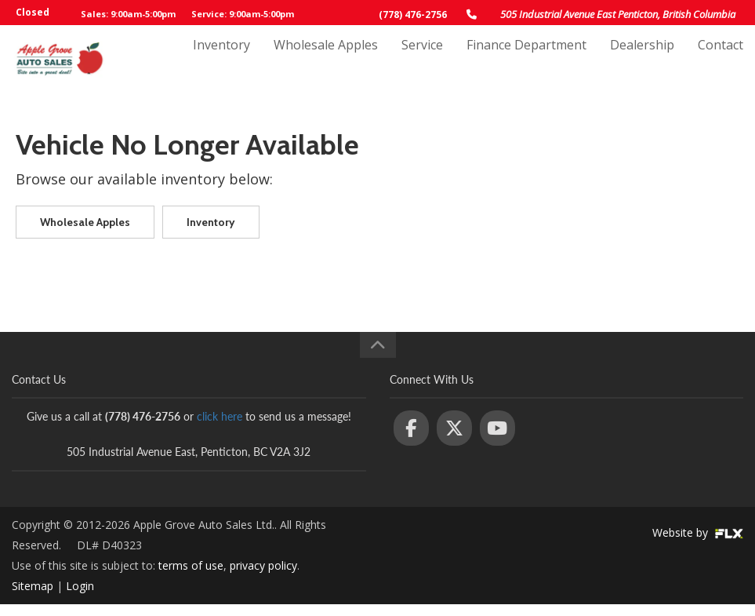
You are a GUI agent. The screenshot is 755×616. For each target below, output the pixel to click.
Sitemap (32, 585)
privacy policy (263, 565)
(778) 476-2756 (413, 14)
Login (80, 585)
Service (422, 60)
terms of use (190, 565)
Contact (720, 60)
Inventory (221, 60)
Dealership (642, 60)
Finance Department (526, 60)
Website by (697, 532)
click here (219, 416)
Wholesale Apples (326, 60)
